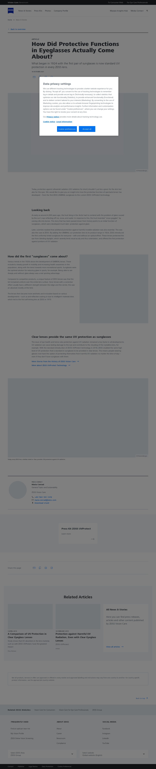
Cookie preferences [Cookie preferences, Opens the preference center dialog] (67, 129)
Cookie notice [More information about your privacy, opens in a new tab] (49, 121)
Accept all (87, 129)
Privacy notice (53, 116)
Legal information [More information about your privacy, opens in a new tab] (64, 121)
